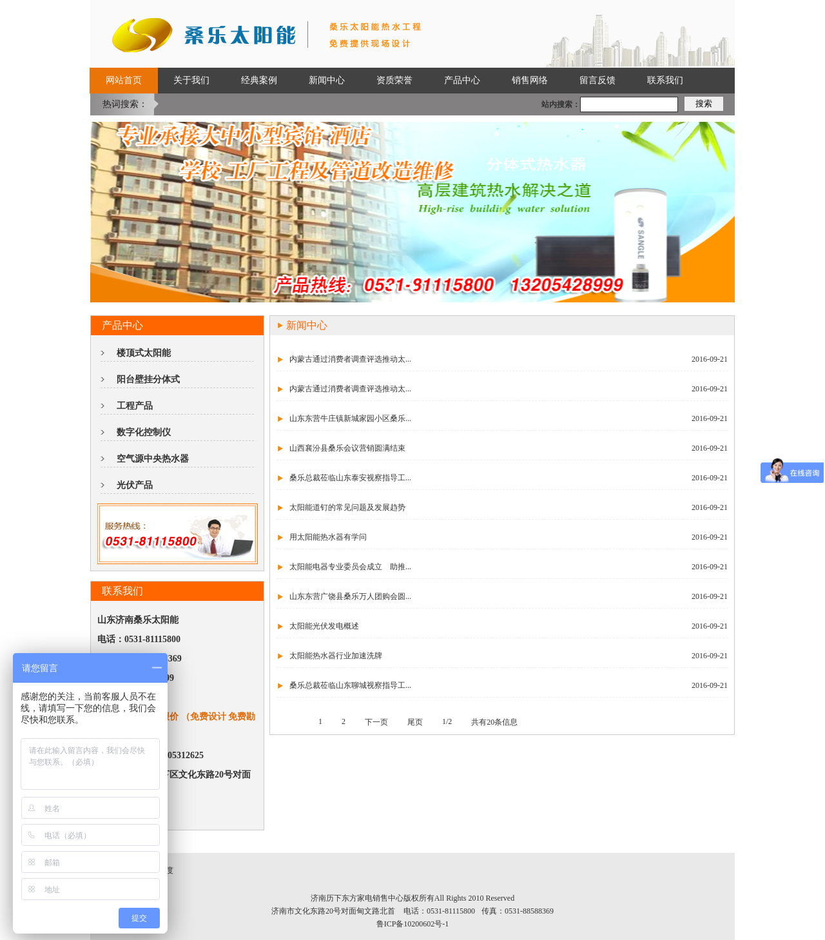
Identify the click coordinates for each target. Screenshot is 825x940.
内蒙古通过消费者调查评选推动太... (350, 359)
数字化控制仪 (144, 432)
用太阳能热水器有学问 (328, 537)
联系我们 (665, 80)
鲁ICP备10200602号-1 (412, 923)
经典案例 (259, 80)
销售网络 (530, 80)
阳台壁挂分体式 (148, 379)
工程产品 (135, 406)
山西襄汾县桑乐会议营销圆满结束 (347, 448)
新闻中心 (327, 80)
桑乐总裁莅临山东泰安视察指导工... (350, 477)
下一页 (376, 722)
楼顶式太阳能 (144, 353)
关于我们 (191, 80)
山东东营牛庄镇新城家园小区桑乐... (350, 418)
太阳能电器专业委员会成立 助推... (350, 566)
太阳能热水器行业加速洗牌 (335, 655)
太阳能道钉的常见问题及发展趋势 (347, 507)
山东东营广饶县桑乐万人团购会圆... (350, 596)
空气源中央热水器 (153, 459)
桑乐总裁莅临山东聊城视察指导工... (350, 685)
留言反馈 (597, 80)
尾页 (415, 722)
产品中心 (462, 80)
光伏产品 (135, 485)
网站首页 (124, 80)
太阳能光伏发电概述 (324, 626)
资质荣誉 (394, 80)
